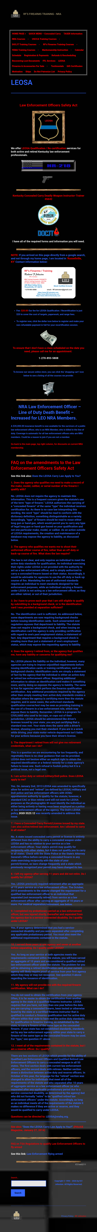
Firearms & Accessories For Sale (28, 66)
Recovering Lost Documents (26, 61)
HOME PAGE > (19, 33)
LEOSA (61, 61)
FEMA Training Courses (23, 50)
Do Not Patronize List (44, 71)
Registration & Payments (36, 55)
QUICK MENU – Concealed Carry (45, 33)
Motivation (17, 71)
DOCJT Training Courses (24, 44)
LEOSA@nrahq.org (57, 1116)
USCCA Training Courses (44, 39)
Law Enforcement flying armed (45, 1153)
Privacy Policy (65, 71)
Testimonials (57, 66)
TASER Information (73, 33)
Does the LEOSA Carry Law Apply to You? (56, 476)
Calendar (79, 50)
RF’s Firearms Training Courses (58, 44)
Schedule (16, 55)
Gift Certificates (74, 66)
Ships (28, 71)
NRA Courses (18, 39)
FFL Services (49, 61)
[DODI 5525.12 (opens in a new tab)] (27, 813)
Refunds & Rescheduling (64, 55)
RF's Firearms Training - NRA (42, 14)
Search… (14, 1177)
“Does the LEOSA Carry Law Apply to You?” (47, 1126)
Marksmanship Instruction (55, 50)
